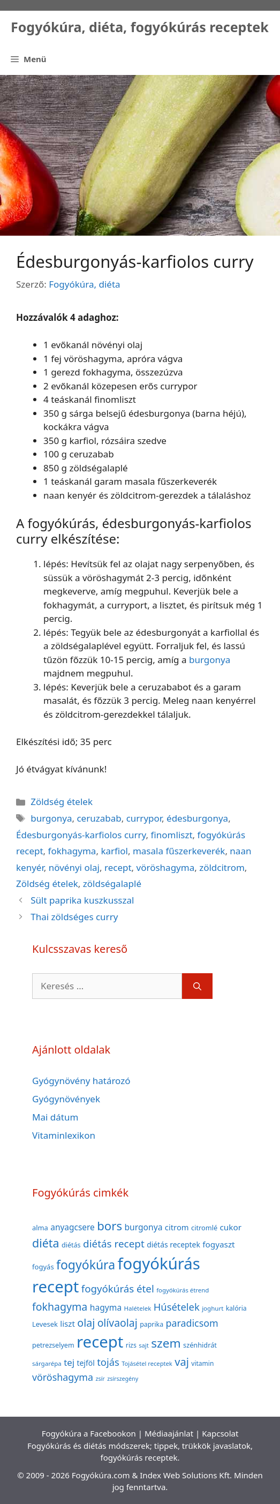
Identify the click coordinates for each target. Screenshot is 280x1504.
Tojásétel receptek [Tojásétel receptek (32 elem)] (147, 1363)
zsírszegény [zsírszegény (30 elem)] (122, 1378)
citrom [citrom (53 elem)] (177, 1227)
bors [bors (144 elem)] (109, 1225)
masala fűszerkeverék (179, 851)
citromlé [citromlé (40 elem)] (204, 1227)
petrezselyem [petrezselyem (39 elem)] (53, 1345)
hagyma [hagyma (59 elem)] (106, 1307)
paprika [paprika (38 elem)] (151, 1324)
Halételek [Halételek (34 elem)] (138, 1308)
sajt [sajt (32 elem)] (144, 1345)
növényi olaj (74, 867)
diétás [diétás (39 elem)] (71, 1245)
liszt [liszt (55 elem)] (67, 1323)
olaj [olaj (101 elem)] (86, 1322)
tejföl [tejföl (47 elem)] (86, 1363)
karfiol (114, 851)
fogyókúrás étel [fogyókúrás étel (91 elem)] (117, 1288)
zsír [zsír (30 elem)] (99, 1378)
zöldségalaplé (112, 883)
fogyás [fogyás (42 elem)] (43, 1267)
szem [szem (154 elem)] (165, 1343)
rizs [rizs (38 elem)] (131, 1345)
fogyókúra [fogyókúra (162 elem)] (85, 1264)
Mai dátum (55, 1117)
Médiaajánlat (169, 1433)
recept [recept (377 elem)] (100, 1341)
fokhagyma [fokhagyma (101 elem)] (59, 1306)
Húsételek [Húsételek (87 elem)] (177, 1306)
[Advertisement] (140, 155)
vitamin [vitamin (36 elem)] (202, 1363)
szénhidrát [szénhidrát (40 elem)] (200, 1345)
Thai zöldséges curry (74, 917)
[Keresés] (197, 986)
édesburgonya (197, 818)
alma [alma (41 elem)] (40, 1227)
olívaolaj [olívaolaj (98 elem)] (117, 1322)
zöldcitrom (222, 867)
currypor (144, 818)
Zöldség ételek (62, 801)
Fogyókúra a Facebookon (89, 1433)
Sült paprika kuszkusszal (82, 900)
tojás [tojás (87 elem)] (108, 1361)
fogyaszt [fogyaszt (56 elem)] (218, 1244)
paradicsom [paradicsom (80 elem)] (192, 1323)
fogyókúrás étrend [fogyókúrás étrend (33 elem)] (182, 1290)
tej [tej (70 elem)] (69, 1362)
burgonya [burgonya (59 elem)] (143, 1227)
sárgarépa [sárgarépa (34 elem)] (47, 1363)
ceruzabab (99, 818)
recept (118, 867)
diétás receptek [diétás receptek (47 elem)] (173, 1244)
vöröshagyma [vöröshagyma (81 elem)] (62, 1377)
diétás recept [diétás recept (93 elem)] (114, 1244)
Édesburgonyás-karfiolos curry (81, 835)
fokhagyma (72, 851)
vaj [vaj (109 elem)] (182, 1362)
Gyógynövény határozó (81, 1080)
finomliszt (172, 835)
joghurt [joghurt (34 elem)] (212, 1308)
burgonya (209, 659)
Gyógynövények (66, 1099)
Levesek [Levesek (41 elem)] (45, 1324)
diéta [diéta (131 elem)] (45, 1243)
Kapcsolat (220, 1433)
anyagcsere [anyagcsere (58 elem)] (72, 1227)
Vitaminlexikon (63, 1135)
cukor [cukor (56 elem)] (231, 1227)
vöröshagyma (166, 867)
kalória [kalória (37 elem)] (236, 1308)
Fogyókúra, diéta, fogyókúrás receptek (140, 27)
